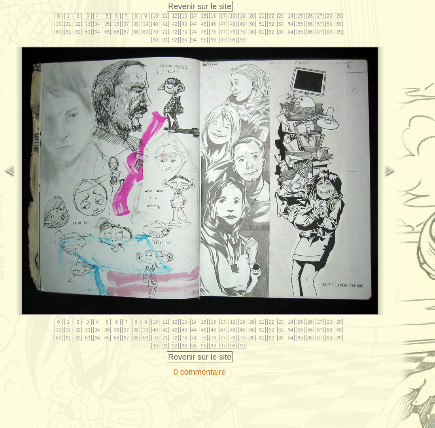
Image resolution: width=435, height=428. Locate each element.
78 (232, 32)
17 (222, 16)
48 (232, 24)
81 (261, 32)
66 (116, 32)
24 (290, 16)
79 (242, 32)
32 (77, 24)
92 (174, 40)
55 (300, 24)
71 (165, 32)
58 (329, 24)
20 (252, 16)
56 (309, 24)
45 (203, 24)
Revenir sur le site (199, 6)
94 (194, 40)
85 (300, 32)
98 (232, 40)
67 (126, 32)
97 (222, 40)
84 (290, 32)
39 (145, 24)
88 (329, 32)
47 (222, 24)
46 (213, 24)
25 (300, 16)
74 (194, 32)
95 (203, 40)
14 (194, 16)
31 (68, 24)
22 (271, 16)
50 (252, 24)
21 (261, 16)
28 (329, 16)
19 (242, 16)
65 (107, 32)
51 (261, 24)
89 (339, 32)
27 (319, 16)
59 (339, 24)
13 (184, 16)
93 (184, 40)
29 (339, 16)
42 (174, 24)
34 (97, 24)
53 (281, 24)
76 (213, 32)
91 (165, 40)
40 (155, 24)
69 (145, 32)
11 (165, 16)
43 (184, 24)
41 (165, 24)
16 (213, 16)
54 (290, 24)
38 (135, 24)
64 (97, 32)
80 (252, 32)
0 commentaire (200, 372)
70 (155, 32)
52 (271, 24)
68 (135, 32)
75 (203, 32)
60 (58, 32)
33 (87, 24)
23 (281, 16)
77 (222, 32)
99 (242, 40)
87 (319, 32)
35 (107, 24)
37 (126, 24)
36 (116, 24)
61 (68, 32)
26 (309, 16)
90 (155, 40)
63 (87, 32)
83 (281, 32)
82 (271, 32)
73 (184, 32)
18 (232, 16)
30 (58, 24)
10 (155, 16)
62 (77, 32)
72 (174, 32)
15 (203, 16)
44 (194, 24)
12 (174, 16)
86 (309, 32)
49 (242, 24)
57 (319, 24)
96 (213, 40)
